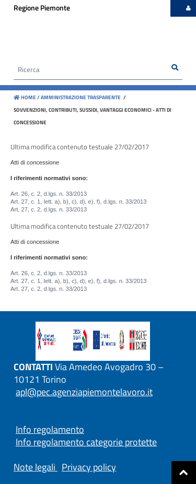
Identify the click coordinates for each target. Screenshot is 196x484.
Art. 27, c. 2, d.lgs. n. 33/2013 (48, 209)
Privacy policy (89, 467)
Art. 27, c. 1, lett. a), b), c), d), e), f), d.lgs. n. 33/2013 (78, 201)
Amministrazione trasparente (80, 97)
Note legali (34, 467)
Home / (27, 97)
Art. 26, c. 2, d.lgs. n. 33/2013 (48, 194)
